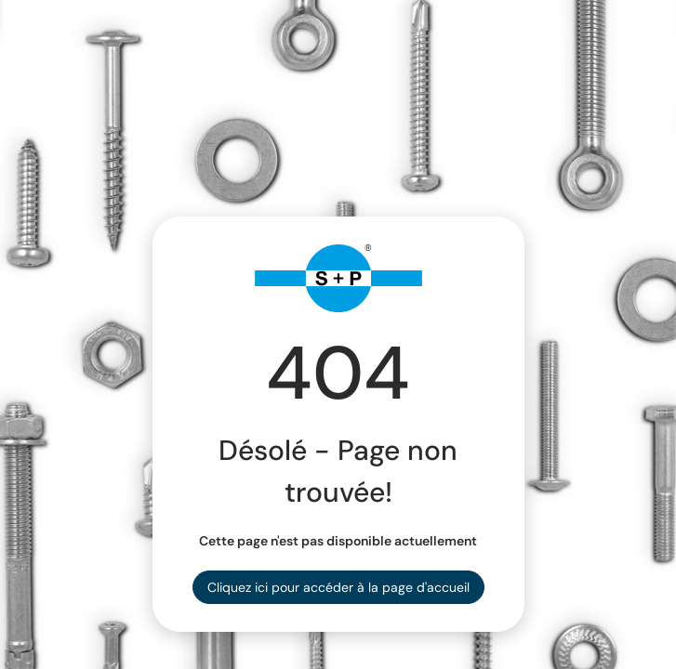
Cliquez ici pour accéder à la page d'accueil (338, 587)
